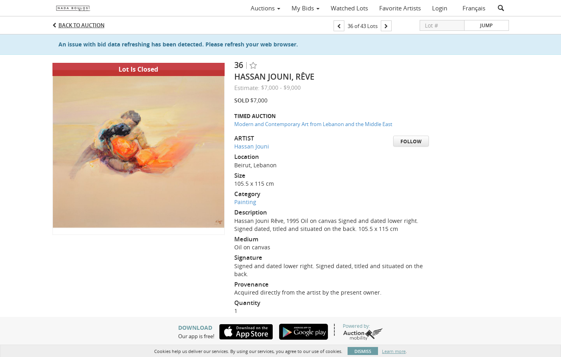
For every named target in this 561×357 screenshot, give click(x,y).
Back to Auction (81, 25)
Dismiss (362, 351)
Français (473, 8)
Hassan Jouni (251, 146)
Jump (486, 25)
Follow (411, 141)
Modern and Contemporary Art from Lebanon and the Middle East (313, 124)
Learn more (394, 351)
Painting (245, 202)
